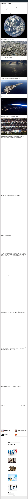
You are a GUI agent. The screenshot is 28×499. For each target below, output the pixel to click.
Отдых (8, 5)
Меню (2, 0)
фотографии (7, 425)
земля (4, 425)
